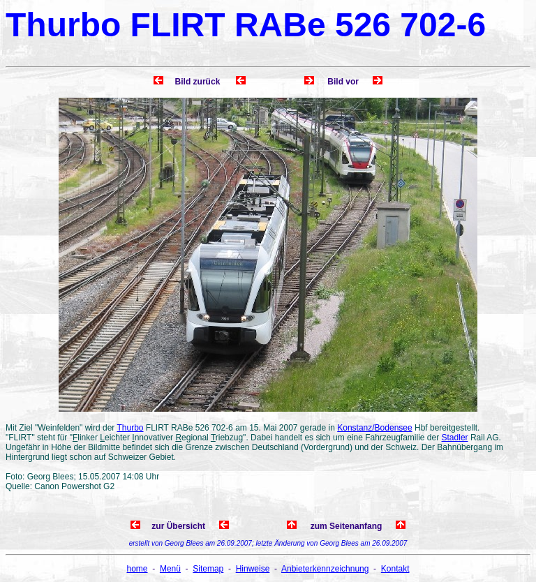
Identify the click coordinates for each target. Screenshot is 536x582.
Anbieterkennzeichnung (324, 569)
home (137, 569)
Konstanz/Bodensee (374, 428)
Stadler (455, 437)
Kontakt (395, 569)
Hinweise (253, 569)
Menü (170, 569)
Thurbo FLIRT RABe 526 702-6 (246, 24)
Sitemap (208, 569)
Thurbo (130, 428)
